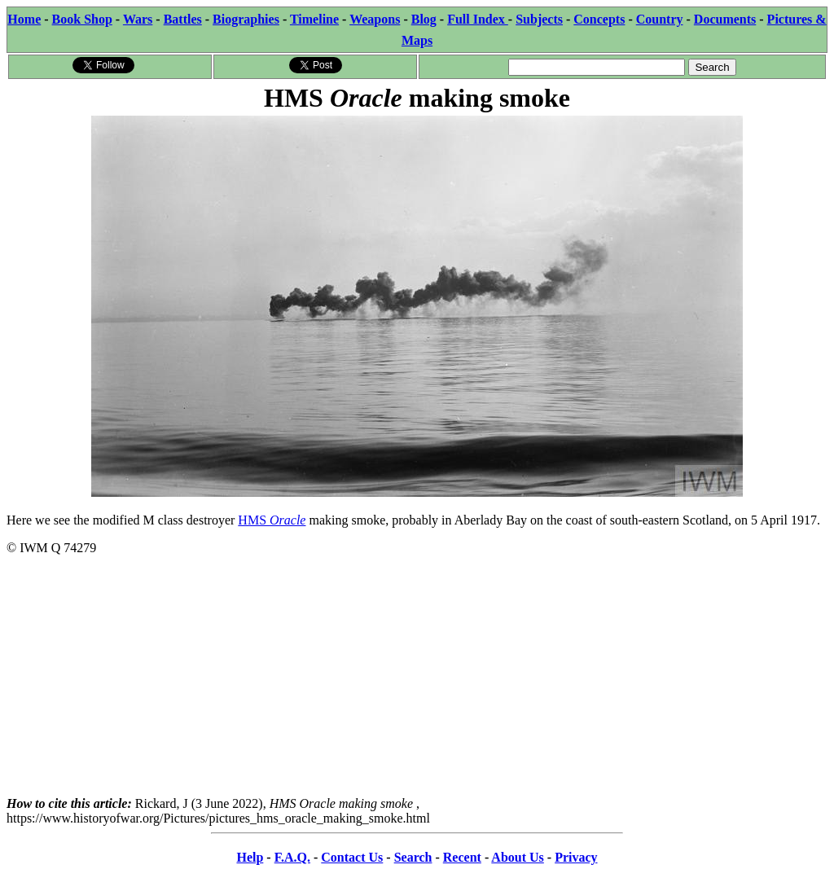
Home (24, 19)
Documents (725, 19)
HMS (271, 520)
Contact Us (352, 857)
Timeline (314, 19)
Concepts (599, 19)
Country (659, 19)
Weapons (374, 19)
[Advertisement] (417, 682)
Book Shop (82, 19)
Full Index (477, 19)
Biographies (246, 19)
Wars (137, 19)
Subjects (539, 19)
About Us (517, 857)
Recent (462, 857)
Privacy (576, 857)
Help (249, 857)
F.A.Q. (292, 857)
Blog (424, 19)
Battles (183, 19)
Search (413, 857)
